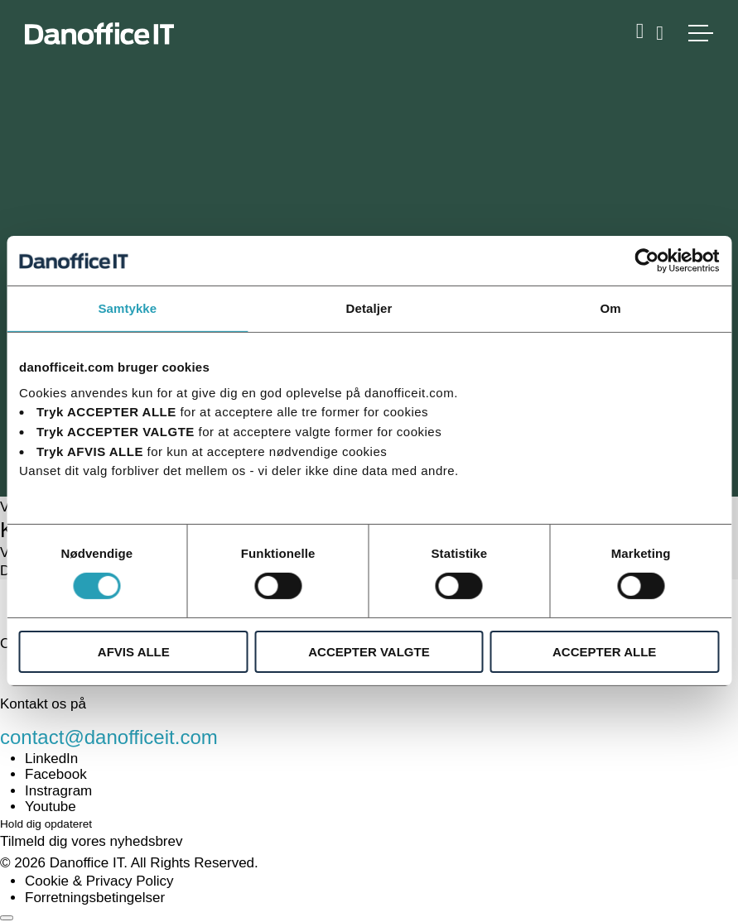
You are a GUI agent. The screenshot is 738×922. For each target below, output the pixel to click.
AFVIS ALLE (134, 652)
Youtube (50, 806)
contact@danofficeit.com (109, 737)
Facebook (56, 774)
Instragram (58, 791)
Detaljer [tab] (369, 308)
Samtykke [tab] (127, 308)
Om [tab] (611, 308)
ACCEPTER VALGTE (368, 652)
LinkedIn (51, 758)
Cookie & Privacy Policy (99, 881)
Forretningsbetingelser (95, 897)
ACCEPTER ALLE (604, 652)
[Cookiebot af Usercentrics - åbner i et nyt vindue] (646, 260)
